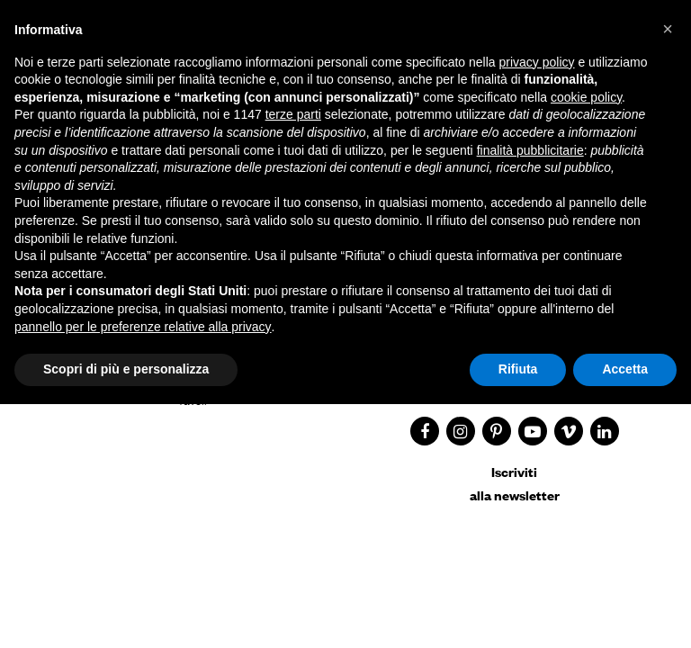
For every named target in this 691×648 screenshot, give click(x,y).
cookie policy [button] (586, 97)
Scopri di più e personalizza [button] (126, 369)
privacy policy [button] (537, 62)
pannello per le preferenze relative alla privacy (143, 327)
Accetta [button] (625, 369)
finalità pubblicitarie (530, 150)
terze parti (293, 114)
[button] (667, 28)
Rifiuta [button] (518, 369)
